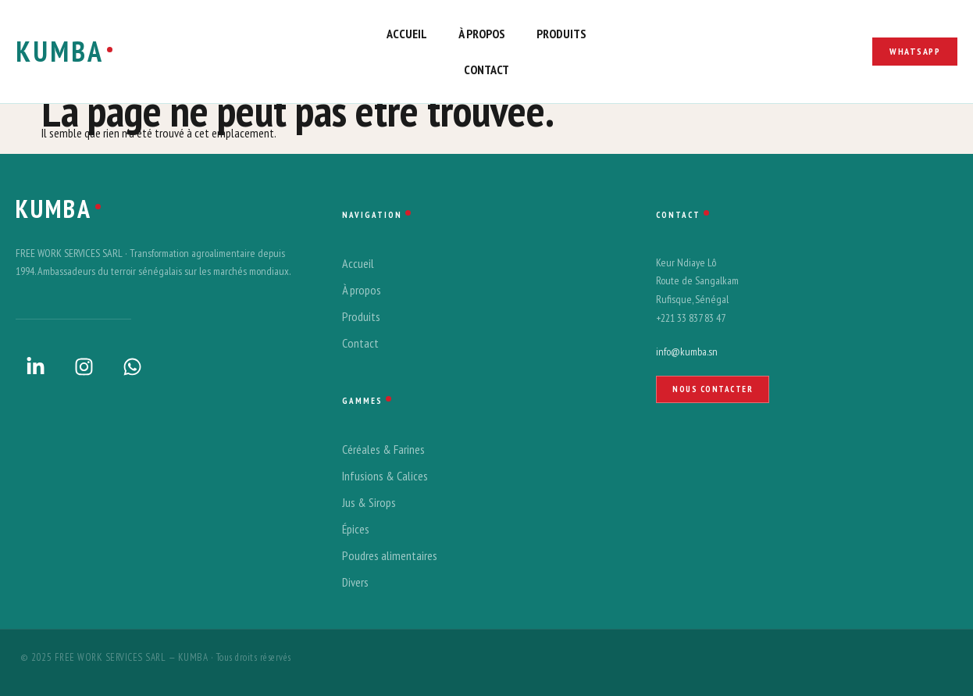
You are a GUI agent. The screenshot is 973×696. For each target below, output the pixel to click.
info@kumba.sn (687, 351)
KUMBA (60, 51)
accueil (407, 33)
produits (561, 33)
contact (486, 69)
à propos (481, 33)
